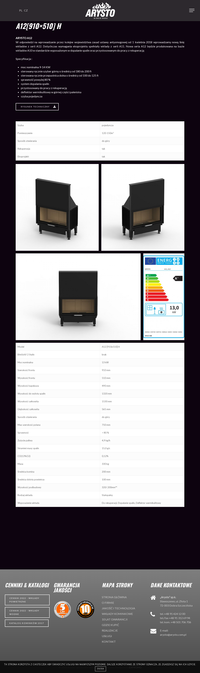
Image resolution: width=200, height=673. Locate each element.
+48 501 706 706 (181, 622)
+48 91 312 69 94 (179, 618)
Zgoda (100, 668)
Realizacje (110, 630)
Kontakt (109, 641)
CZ (26, 10)
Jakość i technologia (118, 608)
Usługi (107, 636)
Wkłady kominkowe (117, 613)
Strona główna (114, 597)
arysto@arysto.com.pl (173, 634)
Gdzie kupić (110, 624)
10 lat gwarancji (115, 619)
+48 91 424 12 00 (174, 613)
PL (20, 10)
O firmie (108, 602)
